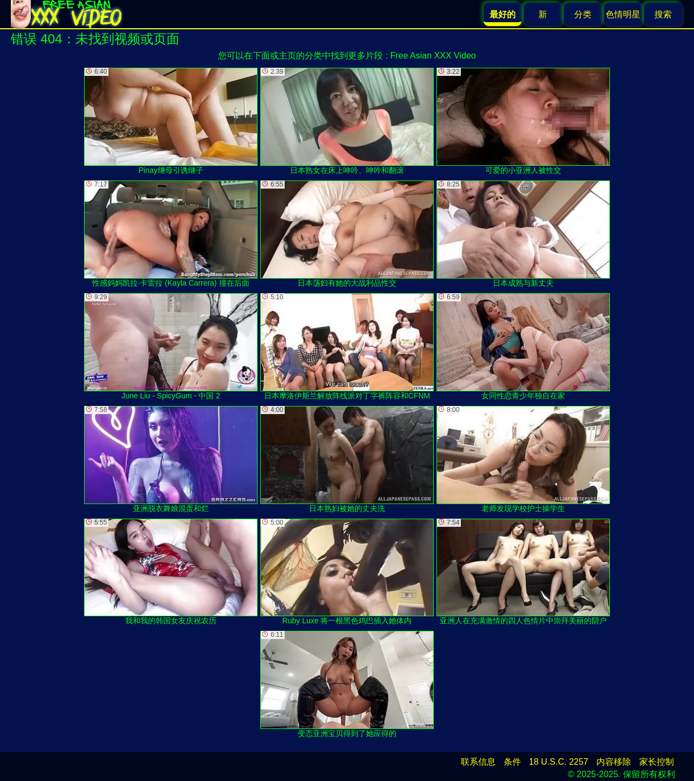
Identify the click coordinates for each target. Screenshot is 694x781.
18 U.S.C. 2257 (558, 761)
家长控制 (656, 761)
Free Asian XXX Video (433, 55)
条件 (512, 761)
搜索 (663, 14)
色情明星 (623, 14)
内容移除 (613, 761)
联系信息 (478, 761)
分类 (583, 14)
